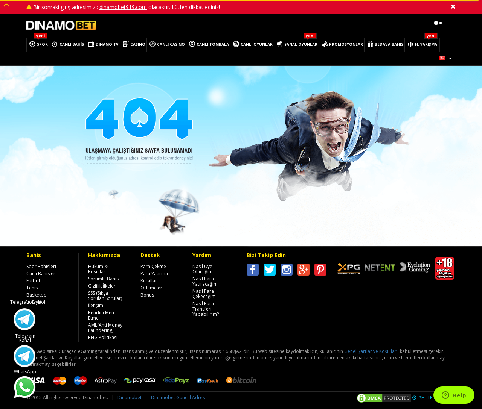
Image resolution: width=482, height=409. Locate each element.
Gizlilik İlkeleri (102, 286)
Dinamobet (129, 397)
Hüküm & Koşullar (98, 269)
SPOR (42, 44)
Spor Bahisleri (41, 266)
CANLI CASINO (171, 44)
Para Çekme (153, 266)
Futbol (33, 280)
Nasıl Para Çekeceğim (204, 294)
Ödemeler (151, 288)
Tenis (32, 288)
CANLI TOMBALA (213, 44)
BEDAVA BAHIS (389, 44)
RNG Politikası (102, 337)
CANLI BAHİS (71, 44)
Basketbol (37, 295)
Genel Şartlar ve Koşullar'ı (371, 351)
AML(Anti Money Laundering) (105, 327)
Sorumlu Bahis (103, 279)
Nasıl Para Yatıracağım (205, 281)
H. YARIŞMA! (426, 44)
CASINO (137, 44)
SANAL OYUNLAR (300, 44)
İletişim (95, 305)
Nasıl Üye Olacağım (202, 269)
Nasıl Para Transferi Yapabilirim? (205, 308)
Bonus (147, 295)
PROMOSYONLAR (346, 44)
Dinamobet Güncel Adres (178, 397)
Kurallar (148, 280)
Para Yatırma (154, 273)
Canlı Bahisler (40, 273)
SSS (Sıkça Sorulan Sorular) (105, 295)
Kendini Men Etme (101, 315)
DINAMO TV (107, 44)
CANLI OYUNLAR (257, 44)
